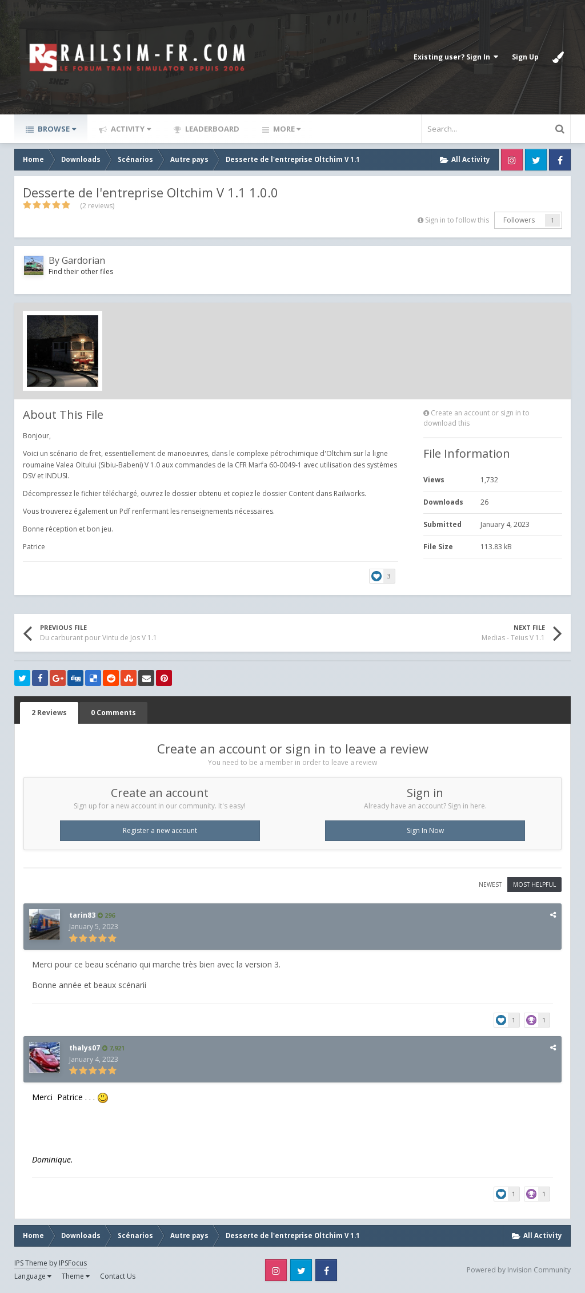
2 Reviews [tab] (49, 712)
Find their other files (81, 271)
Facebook (560, 159)
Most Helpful (534, 884)
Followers (519, 220)
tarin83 (82, 915)
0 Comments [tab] (113, 712)
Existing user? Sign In (456, 57)
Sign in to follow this (457, 220)
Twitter (536, 159)
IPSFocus (73, 1263)
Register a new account (160, 830)
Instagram (512, 159)
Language (32, 1276)
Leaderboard (211, 129)
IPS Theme (30, 1263)
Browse (56, 129)
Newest (490, 884)
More (285, 129)
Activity (130, 129)
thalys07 (84, 1048)
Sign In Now (425, 830)
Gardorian (83, 260)
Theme (76, 1276)
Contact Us (117, 1276)
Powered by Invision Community (519, 1270)
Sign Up (525, 57)
